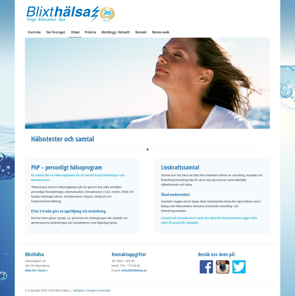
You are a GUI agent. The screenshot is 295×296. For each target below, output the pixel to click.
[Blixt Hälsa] (71, 13)
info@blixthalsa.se (134, 270)
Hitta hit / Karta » (36, 270)
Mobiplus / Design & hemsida (91, 290)
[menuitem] (34, 32)
